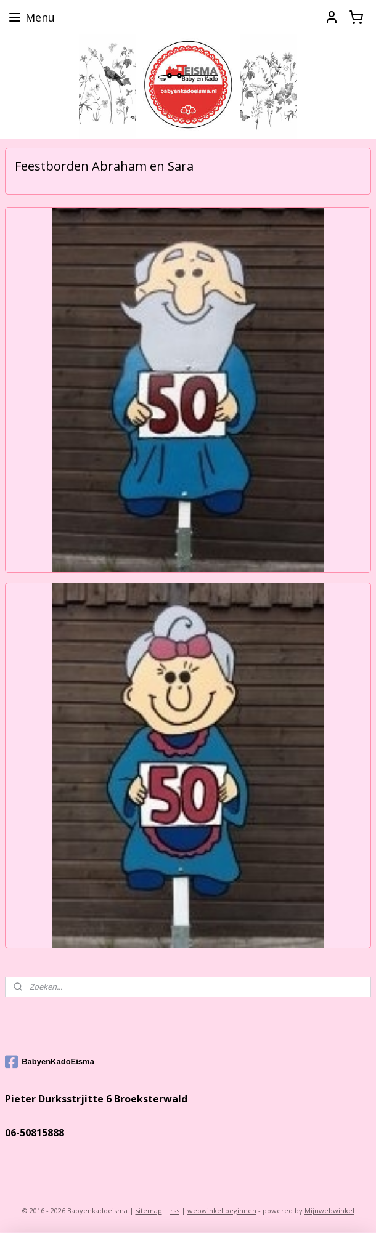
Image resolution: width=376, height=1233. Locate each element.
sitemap (149, 1210)
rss (174, 1210)
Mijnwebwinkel (329, 1210)
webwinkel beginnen (221, 1210)
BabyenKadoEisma (49, 1061)
